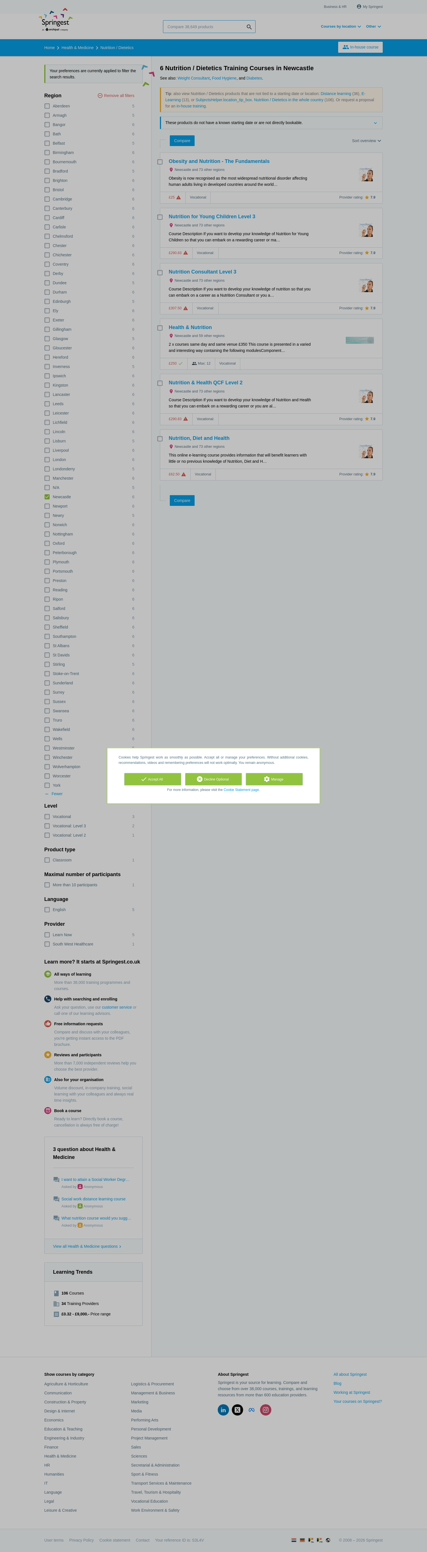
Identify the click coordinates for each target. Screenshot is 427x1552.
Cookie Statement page (241, 790)
